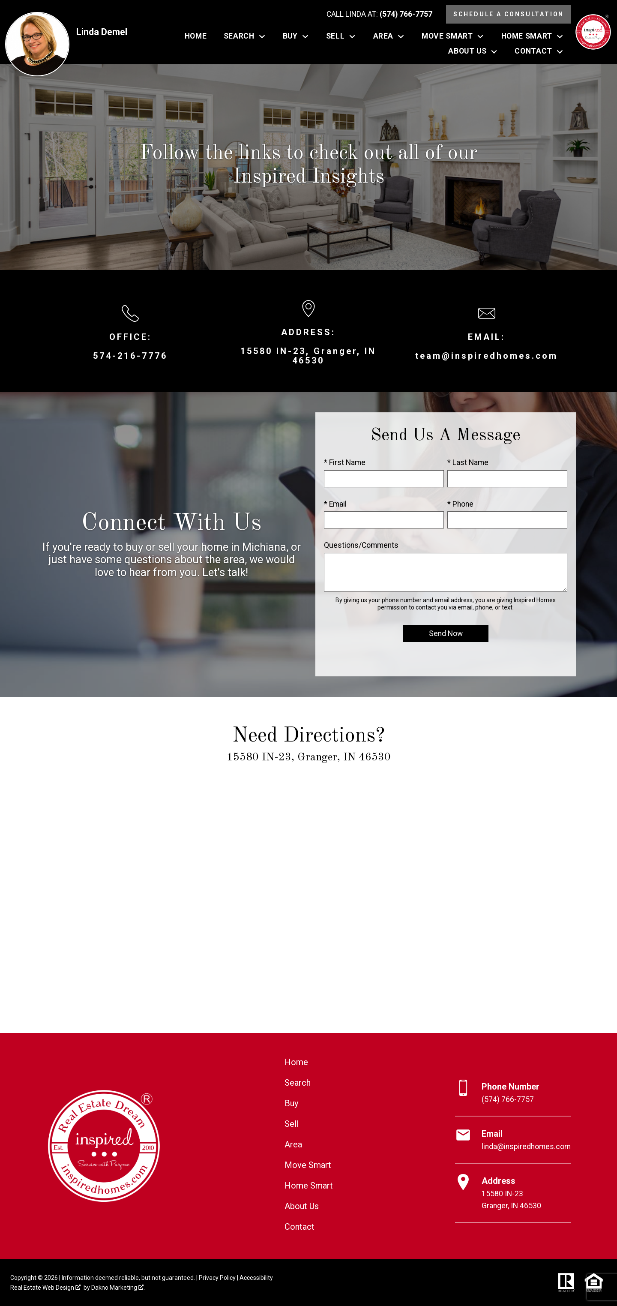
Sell (292, 1124)
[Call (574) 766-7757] (379, 14)
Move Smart (308, 1165)
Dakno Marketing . (118, 1287)
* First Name (344, 462)
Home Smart (309, 1185)
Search (298, 1083)
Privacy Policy (217, 1277)
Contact (299, 1227)
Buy (291, 1103)
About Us (302, 1206)
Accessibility (256, 1277)
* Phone (460, 504)
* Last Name (467, 462)
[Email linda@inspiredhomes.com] (513, 1140)
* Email (335, 504)
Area (293, 1144)
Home (196, 36)
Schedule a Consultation (508, 14)
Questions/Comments (361, 545)
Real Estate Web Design (45, 1287)
